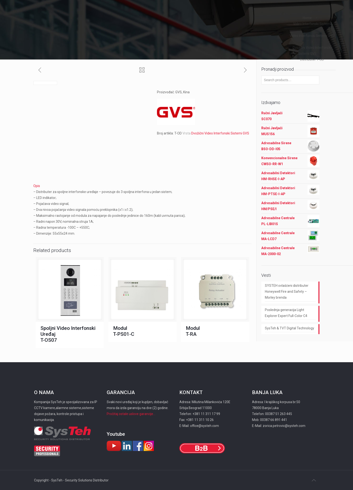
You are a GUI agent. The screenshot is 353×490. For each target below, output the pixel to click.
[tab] (142, 186)
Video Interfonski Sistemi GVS (312, 36)
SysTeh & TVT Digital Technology (289, 328)
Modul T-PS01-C (123, 331)
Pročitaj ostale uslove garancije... (131, 414)
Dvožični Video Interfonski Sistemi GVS (220, 133)
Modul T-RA (193, 331)
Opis (36, 186)
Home (307, 18)
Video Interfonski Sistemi (312, 24)
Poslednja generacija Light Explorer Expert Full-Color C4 (286, 313)
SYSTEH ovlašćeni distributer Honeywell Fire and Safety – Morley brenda (286, 291)
